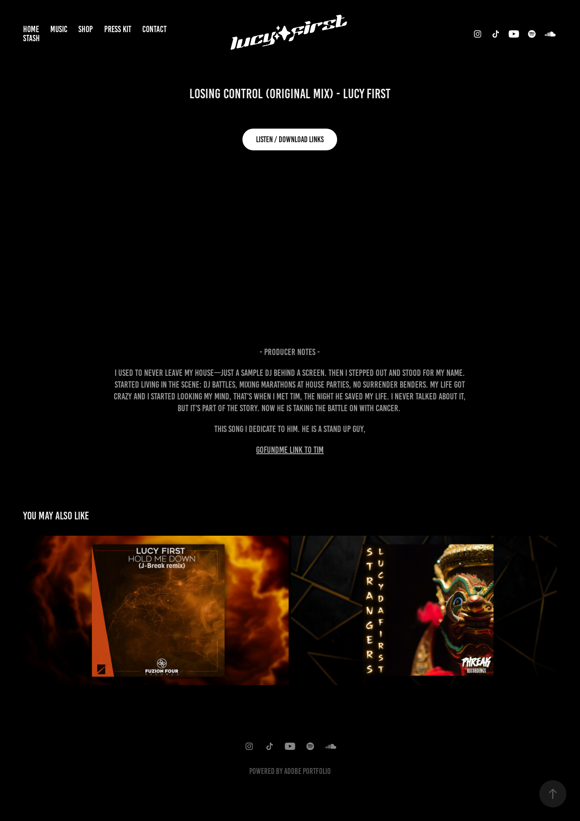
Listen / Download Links (290, 139)
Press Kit (117, 29)
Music (59, 29)
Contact (154, 29)
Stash (31, 38)
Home (31, 29)
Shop (85, 29)
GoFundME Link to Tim (290, 450)
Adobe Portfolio (307, 771)
